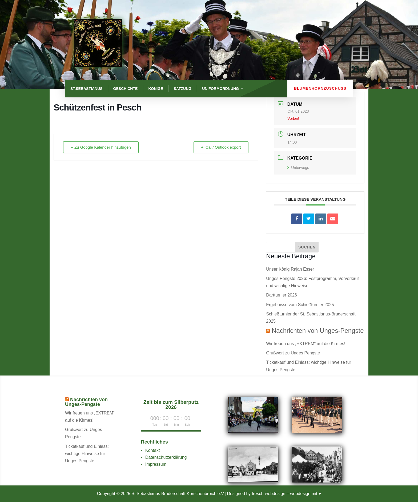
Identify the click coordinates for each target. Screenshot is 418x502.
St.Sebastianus (86, 88)
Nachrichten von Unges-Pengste (318, 330)
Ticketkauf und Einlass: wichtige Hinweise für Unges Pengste (87, 453)
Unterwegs (298, 167)
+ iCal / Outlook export (221, 147)
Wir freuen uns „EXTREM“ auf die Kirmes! (305, 343)
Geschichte (125, 88)
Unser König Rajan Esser (290, 269)
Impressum (155, 464)
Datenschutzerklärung (166, 457)
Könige (155, 88)
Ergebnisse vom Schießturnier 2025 (300, 304)
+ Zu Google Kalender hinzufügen (101, 147)
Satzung (183, 88)
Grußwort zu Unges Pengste (293, 353)
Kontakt (152, 450)
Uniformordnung (220, 88)
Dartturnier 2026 (281, 295)
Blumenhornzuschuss (320, 88)
